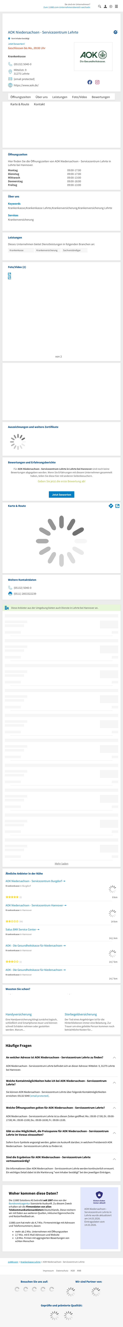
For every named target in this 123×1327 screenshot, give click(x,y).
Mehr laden (61, 863)
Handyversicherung (19, 1014)
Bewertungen (101, 97)
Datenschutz (62, 1270)
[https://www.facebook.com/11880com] (17, 1289)
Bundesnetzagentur (19, 1203)
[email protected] (39, 1095)
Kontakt (39, 104)
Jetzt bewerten (61, 494)
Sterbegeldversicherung (81, 1014)
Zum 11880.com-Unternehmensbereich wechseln (66, 7)
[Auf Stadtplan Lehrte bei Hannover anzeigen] (117, 505)
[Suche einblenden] (101, 6)
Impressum (48, 1270)
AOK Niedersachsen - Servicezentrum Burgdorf (34, 881)
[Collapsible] (114, 1057)
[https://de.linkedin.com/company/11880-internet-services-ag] (52, 1289)
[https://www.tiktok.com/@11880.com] (26, 1289)
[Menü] (118, 6)
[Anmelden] (106, 6)
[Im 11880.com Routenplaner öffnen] (111, 505)
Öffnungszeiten (20, 97)
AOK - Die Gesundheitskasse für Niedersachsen (34, 945)
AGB (73, 1270)
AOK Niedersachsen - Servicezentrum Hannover (34, 905)
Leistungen (59, 97)
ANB (79, 1270)
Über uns (42, 97)
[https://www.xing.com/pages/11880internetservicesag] (43, 1289)
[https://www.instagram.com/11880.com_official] (34, 1289)
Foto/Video (79, 97)
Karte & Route (19, 104)
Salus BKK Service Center (21, 929)
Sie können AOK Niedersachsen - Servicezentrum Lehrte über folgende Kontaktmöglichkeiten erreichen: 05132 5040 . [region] (56, 1093)
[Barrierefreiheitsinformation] (112, 6)
